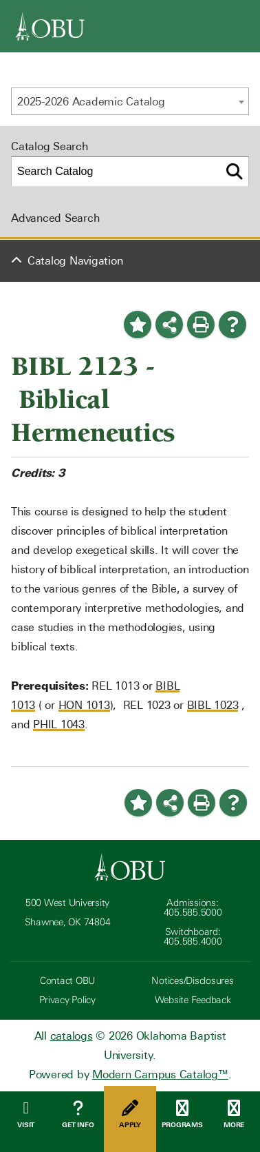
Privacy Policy (67, 1000)
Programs (182, 1114)
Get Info (78, 1114)
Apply (130, 1114)
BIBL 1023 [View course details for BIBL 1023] (213, 705)
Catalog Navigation (75, 260)
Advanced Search (55, 218)
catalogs (71, 1035)
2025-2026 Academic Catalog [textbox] (91, 101)
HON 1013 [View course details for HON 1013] (84, 705)
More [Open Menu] (234, 1114)
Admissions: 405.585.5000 (193, 907)
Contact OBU (67, 981)
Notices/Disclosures (192, 981)
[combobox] (130, 101)
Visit (26, 1114)
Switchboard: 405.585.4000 (193, 936)
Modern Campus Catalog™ (160, 1074)
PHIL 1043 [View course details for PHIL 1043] (59, 724)
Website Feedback (193, 1000)
